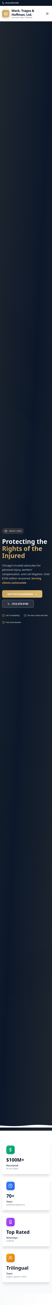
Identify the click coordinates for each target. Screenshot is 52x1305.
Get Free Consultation (22, 594)
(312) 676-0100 (18, 603)
